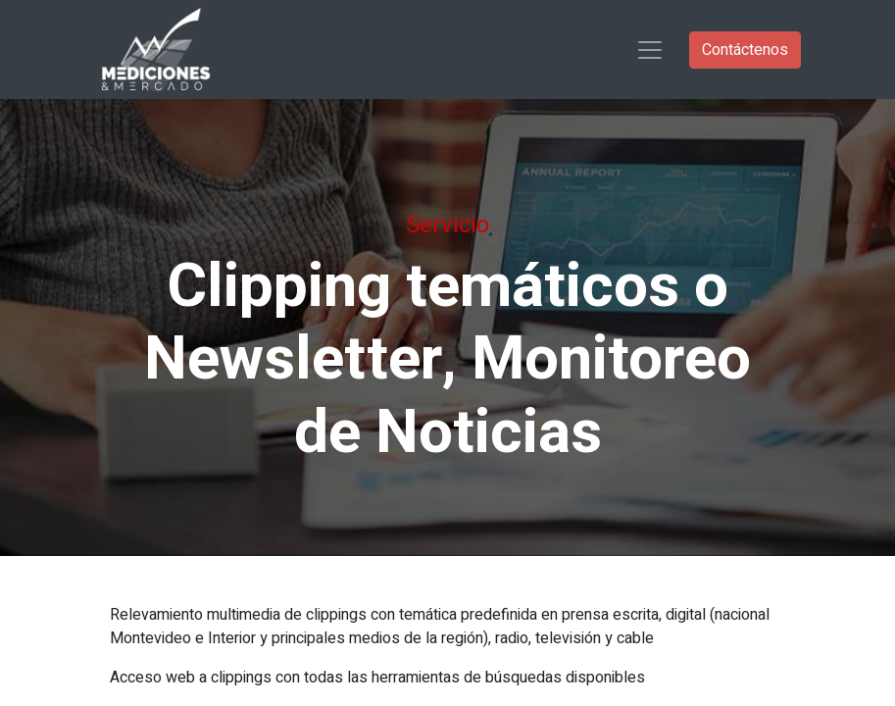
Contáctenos (745, 50)
